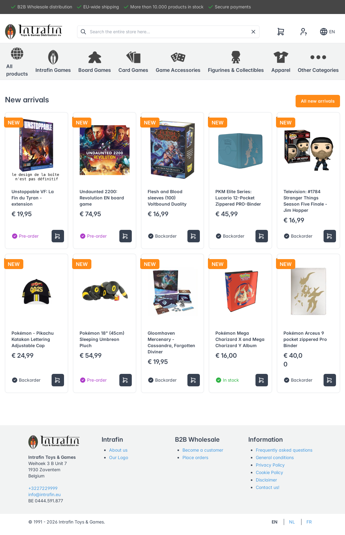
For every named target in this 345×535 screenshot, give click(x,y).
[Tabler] (33, 32)
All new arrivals (318, 101)
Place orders (195, 457)
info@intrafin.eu (44, 494)
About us (118, 450)
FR (309, 521)
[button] (53, 61)
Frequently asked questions (284, 450)
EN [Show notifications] (327, 31)
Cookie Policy (269, 472)
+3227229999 (43, 488)
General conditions (275, 457)
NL (292, 521)
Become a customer (202, 450)
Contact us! (267, 487)
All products (17, 61)
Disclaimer (266, 479)
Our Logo (118, 457)
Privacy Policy (270, 465)
